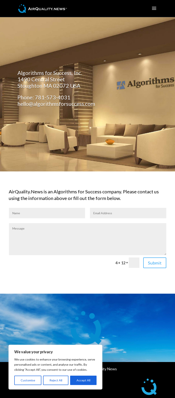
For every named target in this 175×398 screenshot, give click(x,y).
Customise (28, 380)
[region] (55, 367)
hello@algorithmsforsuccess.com (56, 104)
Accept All (83, 380)
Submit (155, 262)
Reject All (55, 380)
